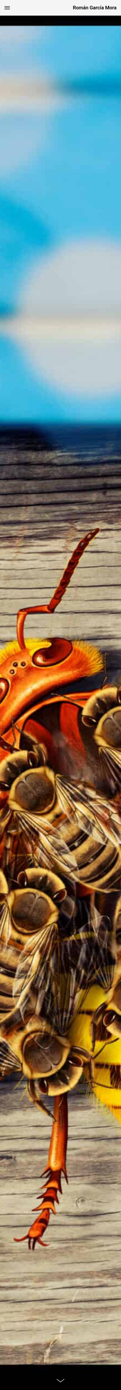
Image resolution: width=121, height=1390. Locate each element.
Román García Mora (95, 7)
